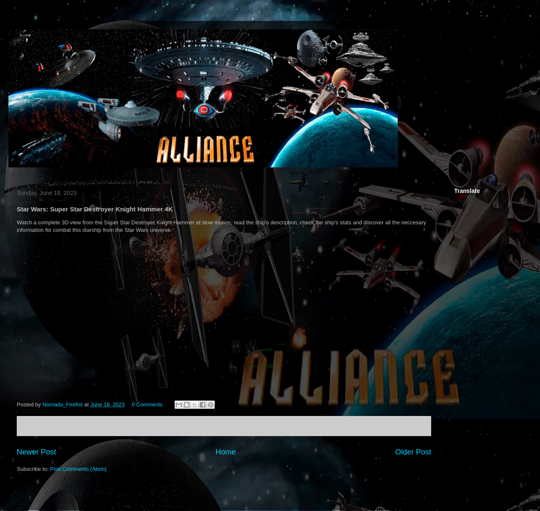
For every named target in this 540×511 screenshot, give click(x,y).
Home (226, 452)
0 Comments (147, 404)
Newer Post (36, 452)
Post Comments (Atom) (78, 469)
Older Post (413, 452)
